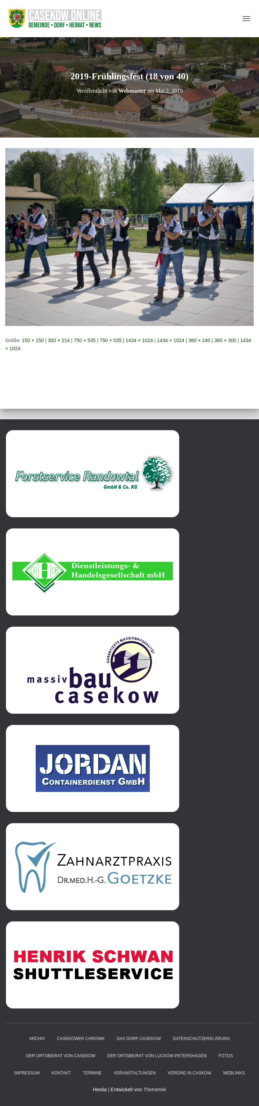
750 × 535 (85, 340)
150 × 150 (33, 340)
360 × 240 (199, 340)
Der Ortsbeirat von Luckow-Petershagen (157, 1055)
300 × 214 (59, 340)
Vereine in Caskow (189, 1073)
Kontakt (61, 1073)
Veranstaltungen (135, 1073)
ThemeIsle (154, 1089)
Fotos (225, 1055)
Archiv (37, 1038)
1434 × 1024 (139, 340)
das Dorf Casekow (139, 1038)
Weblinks (234, 1073)
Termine (92, 1073)
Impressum (27, 1073)
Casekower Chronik (81, 1038)
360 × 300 (225, 340)
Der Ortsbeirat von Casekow (61, 1055)
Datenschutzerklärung (201, 1038)
